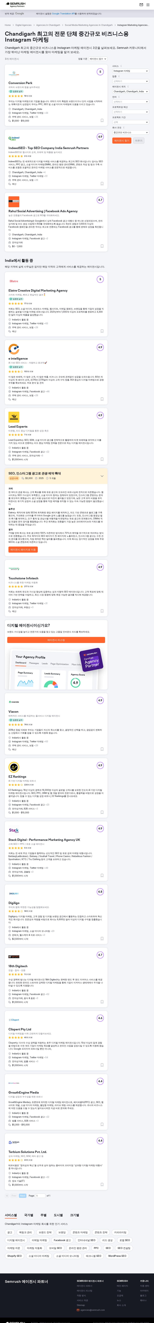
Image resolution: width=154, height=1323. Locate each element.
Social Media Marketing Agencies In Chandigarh (89, 25)
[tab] (11, 1215)
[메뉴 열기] (148, 5)
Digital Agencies (24, 25)
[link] (141, 5)
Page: (32, 1195)
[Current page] (40, 1196)
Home (8, 25)
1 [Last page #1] (49, 1195)
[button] (97, 59)
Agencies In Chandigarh (48, 25)
